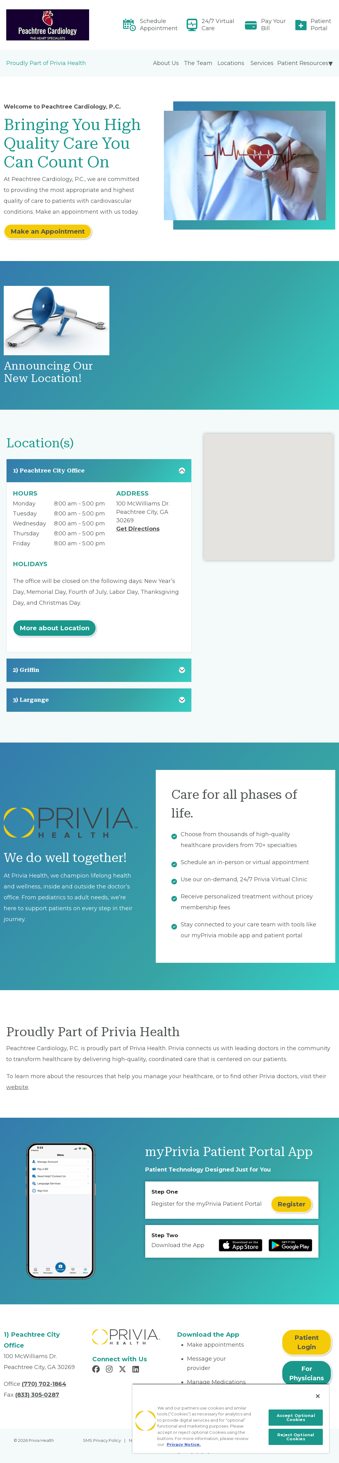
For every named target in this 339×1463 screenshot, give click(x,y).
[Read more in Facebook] (97, 1370)
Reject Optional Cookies (295, 1436)
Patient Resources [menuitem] (302, 63)
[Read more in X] (123, 1370)
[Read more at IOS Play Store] (240, 1245)
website (17, 1087)
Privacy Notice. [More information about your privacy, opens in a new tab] (184, 1444)
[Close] (318, 1396)
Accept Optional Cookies (296, 1417)
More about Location (54, 628)
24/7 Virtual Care (218, 25)
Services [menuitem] (262, 63)
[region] (230, 1418)
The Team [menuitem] (198, 63)
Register (291, 1204)
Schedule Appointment (159, 25)
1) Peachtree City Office (49, 470)
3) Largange (31, 700)
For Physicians (306, 1373)
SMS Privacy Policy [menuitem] (102, 1440)
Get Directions (138, 528)
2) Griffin (26, 670)
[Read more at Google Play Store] (290, 1245)
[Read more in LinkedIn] (136, 1370)
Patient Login (306, 1342)
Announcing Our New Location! (48, 372)
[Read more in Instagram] (110, 1370)
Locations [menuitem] (230, 63)
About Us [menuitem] (166, 63)
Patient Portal (321, 25)
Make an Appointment (48, 231)
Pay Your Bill (273, 25)
